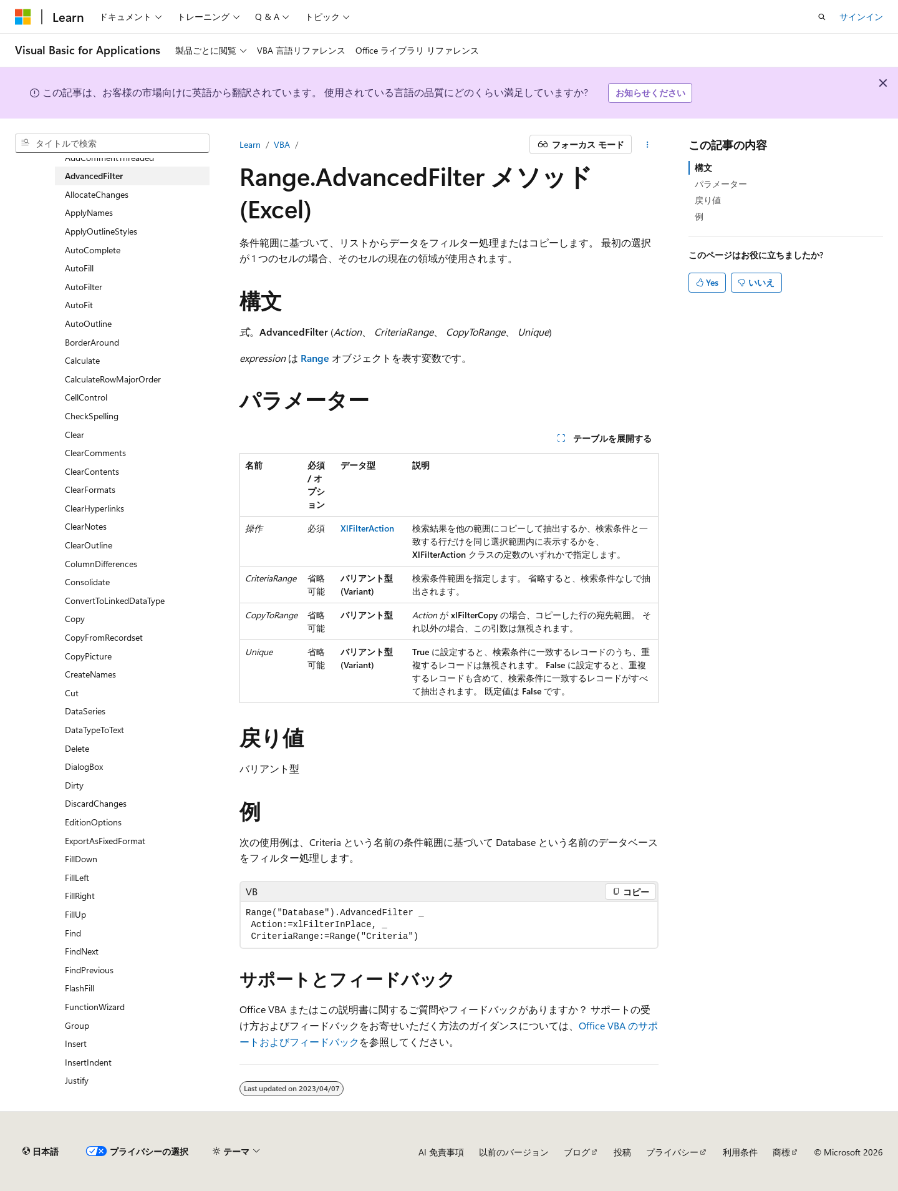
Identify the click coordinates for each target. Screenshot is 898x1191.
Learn (250, 144)
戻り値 (708, 200)
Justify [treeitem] (77, 1080)
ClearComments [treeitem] (95, 453)
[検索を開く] (821, 17)
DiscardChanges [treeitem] (96, 803)
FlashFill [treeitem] (79, 988)
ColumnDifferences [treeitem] (101, 564)
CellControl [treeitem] (86, 397)
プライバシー (672, 1152)
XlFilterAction (367, 528)
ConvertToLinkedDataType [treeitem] (115, 600)
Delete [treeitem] (77, 748)
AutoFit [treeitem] (79, 305)
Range (315, 357)
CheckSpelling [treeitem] (91, 416)
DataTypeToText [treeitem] (94, 730)
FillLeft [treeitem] (77, 877)
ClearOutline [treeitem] (88, 545)
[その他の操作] (648, 145)
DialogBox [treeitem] (84, 766)
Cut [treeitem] (72, 693)
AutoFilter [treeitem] (83, 287)
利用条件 (740, 1152)
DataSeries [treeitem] (85, 711)
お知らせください (650, 93)
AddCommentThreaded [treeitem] (109, 157)
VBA (282, 144)
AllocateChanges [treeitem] (96, 194)
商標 (781, 1152)
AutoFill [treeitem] (79, 268)
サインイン (861, 16)
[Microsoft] (23, 17)
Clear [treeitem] (74, 434)
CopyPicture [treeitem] (88, 656)
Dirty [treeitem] (74, 785)
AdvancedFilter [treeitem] (94, 176)
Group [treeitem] (77, 1025)
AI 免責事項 (441, 1152)
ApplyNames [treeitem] (89, 212)
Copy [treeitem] (75, 619)
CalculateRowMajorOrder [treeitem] (113, 379)
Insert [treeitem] (76, 1043)
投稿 (622, 1152)
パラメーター (721, 184)
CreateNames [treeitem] (90, 674)
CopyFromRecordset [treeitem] (104, 637)
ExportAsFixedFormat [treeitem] (105, 841)
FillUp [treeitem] (75, 914)
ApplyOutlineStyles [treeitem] (101, 231)
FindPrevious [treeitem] (89, 970)
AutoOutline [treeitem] (88, 323)
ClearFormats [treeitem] (90, 489)
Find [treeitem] (73, 933)
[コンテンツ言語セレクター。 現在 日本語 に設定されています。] (40, 1152)
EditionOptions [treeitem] (93, 822)
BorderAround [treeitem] (92, 342)
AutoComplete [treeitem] (92, 250)
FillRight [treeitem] (80, 896)
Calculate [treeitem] (82, 360)
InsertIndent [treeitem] (88, 1062)
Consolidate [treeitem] (87, 582)
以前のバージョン (514, 1152)
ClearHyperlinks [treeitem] (94, 508)
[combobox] (112, 143)
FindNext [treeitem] (82, 951)
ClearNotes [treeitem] (86, 526)
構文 (703, 167)
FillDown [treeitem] (81, 859)
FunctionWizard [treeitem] (95, 1007)
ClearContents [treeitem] (92, 471)
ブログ (577, 1152)
